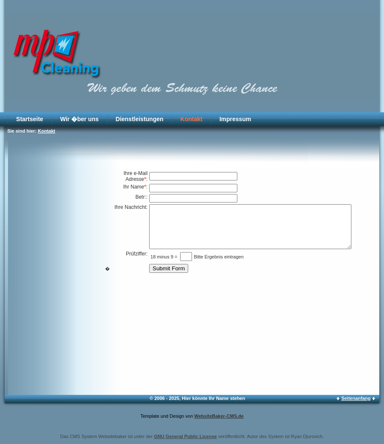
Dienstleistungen (140, 119)
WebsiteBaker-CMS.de (219, 416)
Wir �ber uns (79, 119)
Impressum (235, 119)
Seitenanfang (355, 398)
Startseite (29, 119)
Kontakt (192, 119)
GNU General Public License (185, 436)
